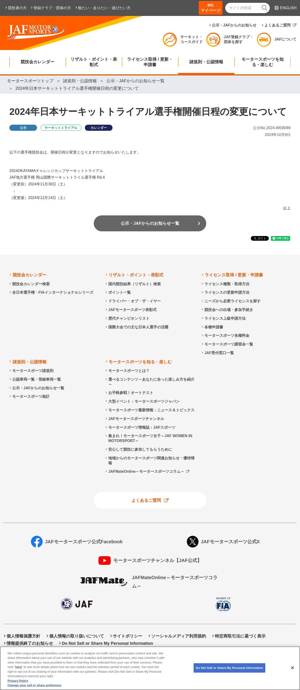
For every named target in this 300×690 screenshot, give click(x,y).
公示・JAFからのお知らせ (234, 25)
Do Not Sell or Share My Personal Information (107, 643)
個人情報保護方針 (23, 636)
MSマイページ (211, 8)
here (18, 672)
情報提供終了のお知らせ (30, 643)
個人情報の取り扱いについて (76, 636)
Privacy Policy (18, 686)
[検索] (264, 8)
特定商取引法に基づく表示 (240, 636)
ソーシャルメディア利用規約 (178, 636)
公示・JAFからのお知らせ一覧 (150, 223)
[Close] (292, 673)
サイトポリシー (127, 636)
